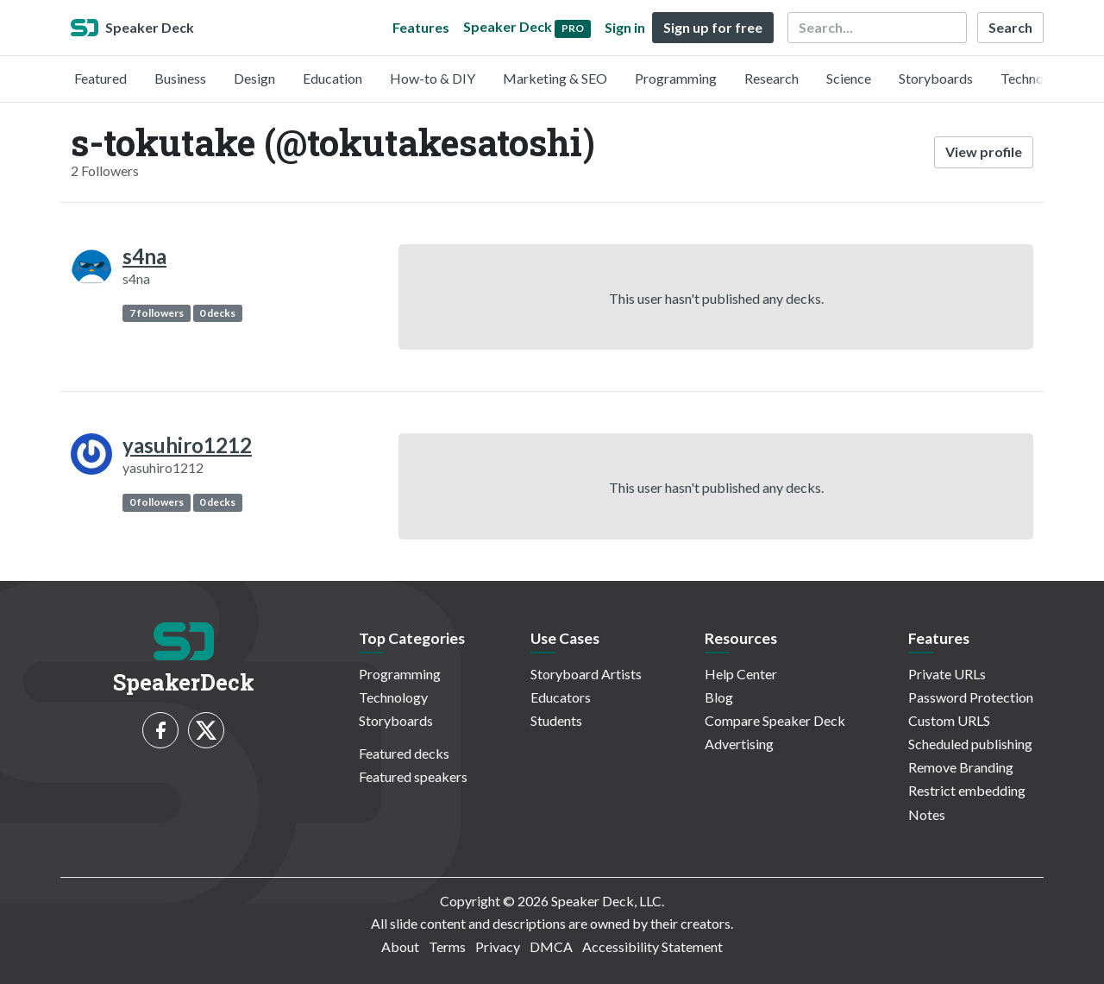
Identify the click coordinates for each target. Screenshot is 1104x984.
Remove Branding (960, 767)
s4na (144, 255)
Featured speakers (413, 776)
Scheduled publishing (970, 743)
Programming (676, 78)
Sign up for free (712, 27)
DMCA (551, 946)
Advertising (739, 743)
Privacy (497, 946)
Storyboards (936, 78)
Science (848, 78)
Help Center (741, 673)
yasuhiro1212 (187, 444)
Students (556, 720)
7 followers (156, 312)
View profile (983, 151)
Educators (560, 697)
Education (332, 78)
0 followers (156, 501)
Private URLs (947, 673)
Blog (719, 697)
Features (420, 27)
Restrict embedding (967, 790)
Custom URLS (949, 720)
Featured (100, 78)
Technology (1035, 78)
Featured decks (404, 753)
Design (254, 78)
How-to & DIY (432, 78)
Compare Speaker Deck (775, 720)
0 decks (217, 312)
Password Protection (970, 697)
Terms (447, 946)
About (400, 946)
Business (180, 78)
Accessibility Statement (652, 946)
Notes (926, 814)
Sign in (625, 27)
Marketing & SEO (555, 78)
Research (771, 78)
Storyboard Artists (586, 673)
